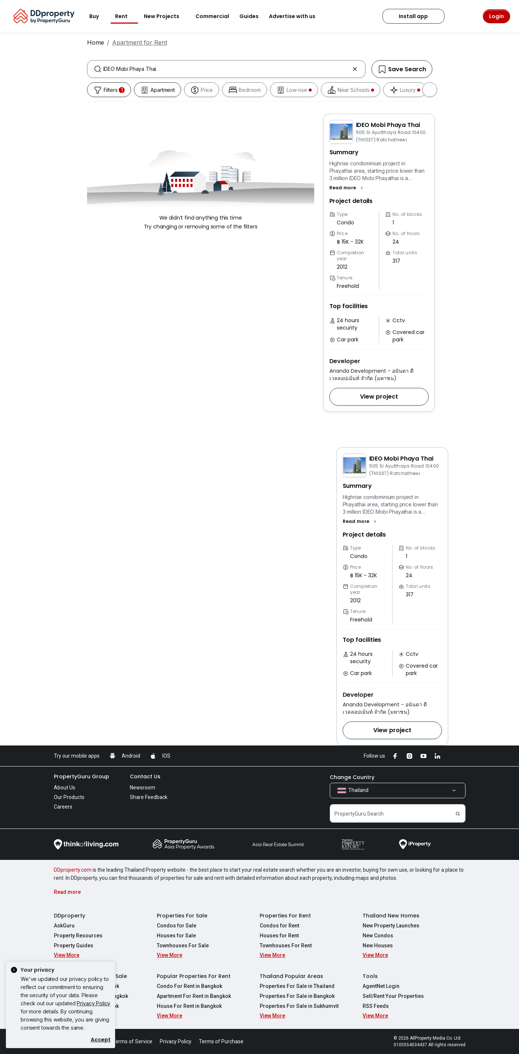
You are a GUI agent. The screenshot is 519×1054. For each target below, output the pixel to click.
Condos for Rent (279, 926)
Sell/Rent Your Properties (393, 996)
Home (95, 42)
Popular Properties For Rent (194, 976)
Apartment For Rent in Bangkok (194, 996)
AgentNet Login (381, 986)
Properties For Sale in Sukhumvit (299, 1006)
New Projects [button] (166, 16)
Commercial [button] (212, 16)
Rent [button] (125, 16)
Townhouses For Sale (183, 945)
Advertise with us (296, 16)
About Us (64, 787)
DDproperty (69, 915)
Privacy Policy (93, 1003)
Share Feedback (148, 797)
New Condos (378, 935)
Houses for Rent (279, 935)
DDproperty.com (72, 870)
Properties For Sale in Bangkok (297, 996)
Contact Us (145, 776)
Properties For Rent (285, 915)
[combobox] (226, 69)
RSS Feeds (376, 1006)
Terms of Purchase (221, 1041)
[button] (347, 188)
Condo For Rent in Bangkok (189, 986)
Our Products (69, 797)
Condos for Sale (176, 926)
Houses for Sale (176, 935)
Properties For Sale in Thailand (297, 986)
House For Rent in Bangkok (189, 1006)
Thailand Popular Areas (291, 976)
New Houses (378, 945)
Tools (370, 976)
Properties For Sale (182, 915)
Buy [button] (98, 16)
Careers (63, 807)
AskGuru (64, 926)
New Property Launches (391, 926)
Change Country (352, 777)
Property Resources (78, 935)
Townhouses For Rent (286, 945)
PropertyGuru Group (81, 776)
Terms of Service (132, 1041)
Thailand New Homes (391, 915)
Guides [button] (249, 16)
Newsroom (142, 787)
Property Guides (73, 945)
